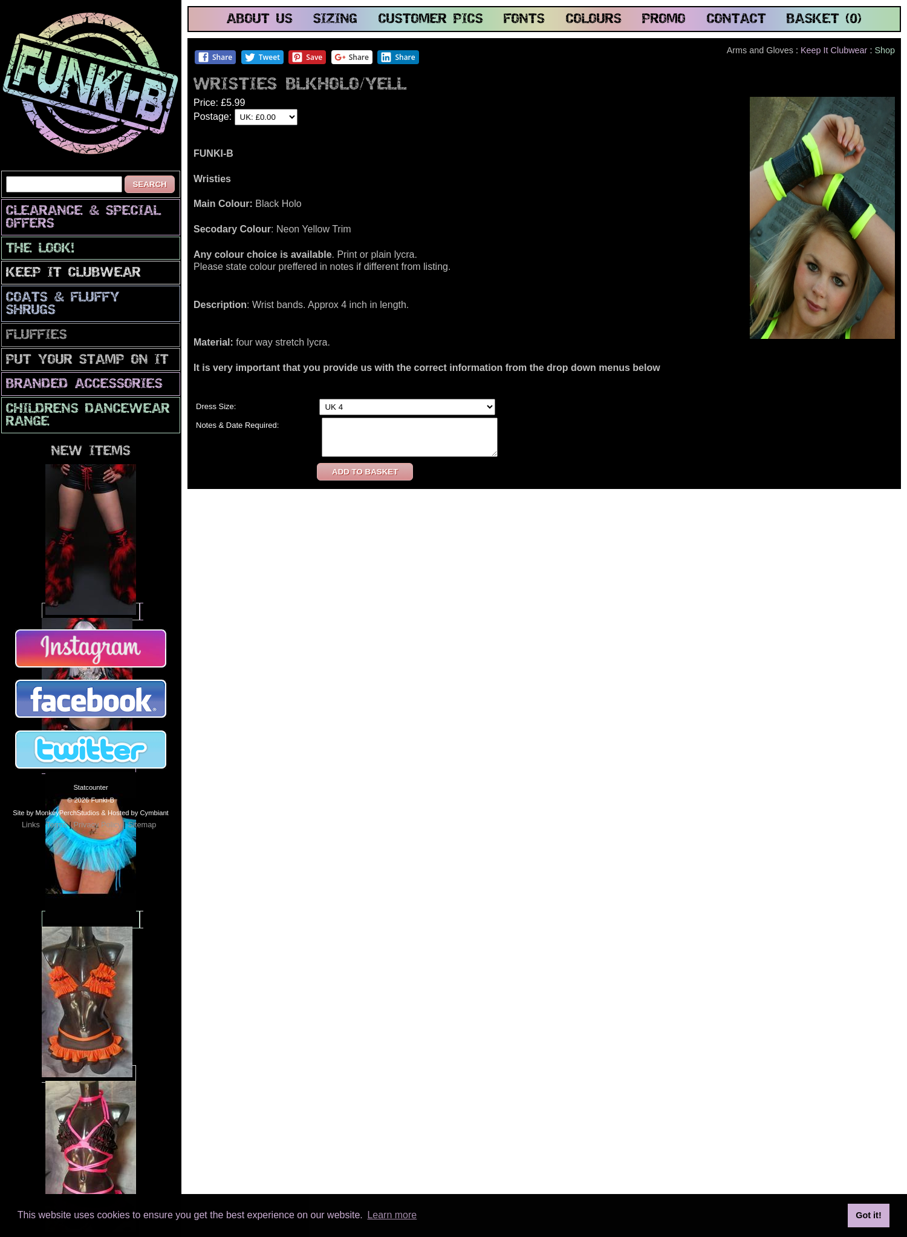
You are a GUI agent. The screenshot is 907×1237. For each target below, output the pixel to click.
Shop (884, 50)
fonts (524, 19)
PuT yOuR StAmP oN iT (87, 360)
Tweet (262, 57)
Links (31, 824)
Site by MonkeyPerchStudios (56, 812)
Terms (56, 824)
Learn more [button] (392, 1215)
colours (594, 19)
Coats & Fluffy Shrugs (63, 304)
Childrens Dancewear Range (88, 415)
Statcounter (90, 787)
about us (260, 19)
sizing (335, 19)
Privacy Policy (97, 824)
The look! (40, 249)
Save (306, 57)
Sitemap (142, 824)
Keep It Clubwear (73, 273)
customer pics (431, 19)
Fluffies (36, 335)
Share (215, 57)
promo (664, 19)
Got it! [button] (868, 1215)
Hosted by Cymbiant (138, 812)
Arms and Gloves (760, 50)
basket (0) (824, 19)
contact (736, 19)
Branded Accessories (84, 384)
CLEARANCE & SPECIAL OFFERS (83, 218)
